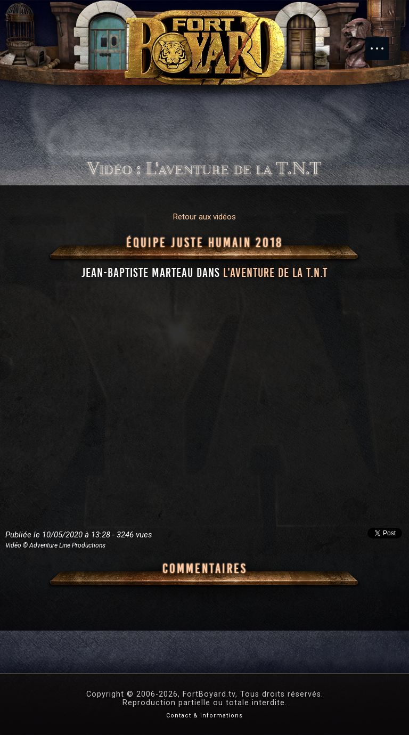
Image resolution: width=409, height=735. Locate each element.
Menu (382, 43)
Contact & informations (204, 715)
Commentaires (204, 568)
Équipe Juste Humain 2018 (204, 242)
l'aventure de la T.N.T (275, 273)
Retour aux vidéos (204, 217)
